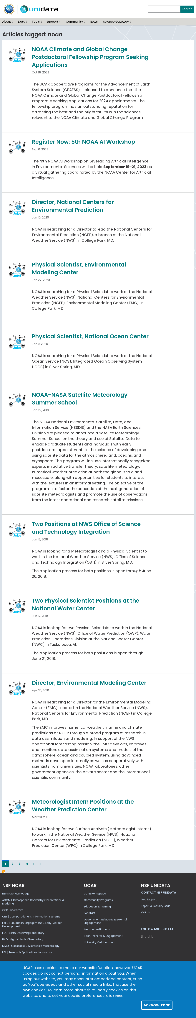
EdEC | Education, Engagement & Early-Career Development (32, 924)
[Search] (164, 9)
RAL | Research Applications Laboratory (27, 952)
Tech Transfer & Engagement (103, 936)
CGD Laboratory (12, 910)
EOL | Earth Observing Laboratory (23, 933)
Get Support (149, 899)
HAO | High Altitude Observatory (22, 939)
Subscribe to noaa (3, 871)
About (6, 21)
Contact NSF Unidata (158, 892)
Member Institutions (97, 929)
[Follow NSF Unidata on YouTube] (145, 936)
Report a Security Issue (155, 906)
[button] (13, 21)
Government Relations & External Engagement (105, 921)
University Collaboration (99, 942)
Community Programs (98, 900)
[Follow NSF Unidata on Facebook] (153, 936)
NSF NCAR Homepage (15, 893)
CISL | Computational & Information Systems (31, 916)
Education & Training (97, 906)
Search (187, 9)
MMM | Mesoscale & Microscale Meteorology (30, 946)
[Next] (34, 863)
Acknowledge (157, 1005)
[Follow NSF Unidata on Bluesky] (142, 936)
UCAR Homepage (95, 893)
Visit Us (145, 912)
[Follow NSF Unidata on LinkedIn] (149, 936)
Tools (36, 21)
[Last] (40, 863)
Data (21, 21)
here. (119, 996)
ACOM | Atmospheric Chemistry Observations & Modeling (33, 901)
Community (74, 21)
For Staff (89, 913)
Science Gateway (116, 21)
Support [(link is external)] (53, 21)
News (94, 21)
